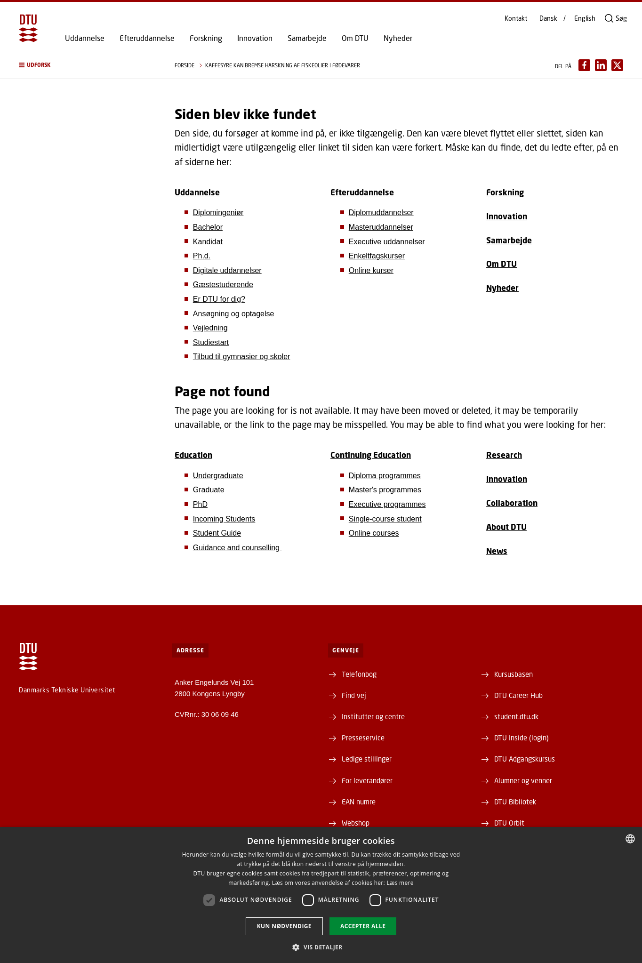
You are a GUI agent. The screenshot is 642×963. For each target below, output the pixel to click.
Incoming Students (224, 519)
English (584, 18)
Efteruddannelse (147, 38)
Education (193, 455)
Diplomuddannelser (381, 213)
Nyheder (398, 38)
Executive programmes (387, 504)
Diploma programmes (385, 476)
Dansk (548, 18)
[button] (87, 65)
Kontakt (516, 18)
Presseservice (363, 737)
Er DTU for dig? (219, 299)
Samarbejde (307, 38)
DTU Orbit (509, 823)
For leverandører (367, 780)
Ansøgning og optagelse (233, 314)
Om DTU (355, 38)
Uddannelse (84, 38)
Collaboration (512, 503)
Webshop (355, 823)
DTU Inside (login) (521, 737)
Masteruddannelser (381, 227)
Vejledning (210, 328)
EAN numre (359, 801)
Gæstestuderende (223, 285)
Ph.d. (201, 256)
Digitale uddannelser (227, 270)
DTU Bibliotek (515, 801)
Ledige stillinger (367, 758)
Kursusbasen (513, 674)
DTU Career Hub (518, 695)
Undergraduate (218, 476)
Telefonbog (359, 674)
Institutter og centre (373, 716)
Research (504, 455)
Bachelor (208, 227)
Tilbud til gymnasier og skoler (241, 357)
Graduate (209, 490)
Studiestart (211, 342)
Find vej (354, 695)
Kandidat (208, 242)
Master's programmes (385, 490)
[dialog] (321, 895)
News (496, 551)
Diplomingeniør (218, 213)
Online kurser (371, 270)
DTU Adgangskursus (524, 758)
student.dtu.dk (516, 716)
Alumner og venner (523, 780)
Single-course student (385, 519)
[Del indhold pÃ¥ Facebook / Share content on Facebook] (584, 65)
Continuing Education (370, 455)
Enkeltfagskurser (377, 256)
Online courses (374, 533)
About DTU (506, 527)
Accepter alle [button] (362, 926)
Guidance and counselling (237, 548)
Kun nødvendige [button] (284, 926)
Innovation (255, 38)
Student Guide (217, 533)
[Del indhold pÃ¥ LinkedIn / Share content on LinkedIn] (601, 65)
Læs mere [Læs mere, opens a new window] (399, 883)
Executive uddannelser (387, 242)
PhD (200, 504)
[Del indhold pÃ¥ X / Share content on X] (617, 65)
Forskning (206, 38)
